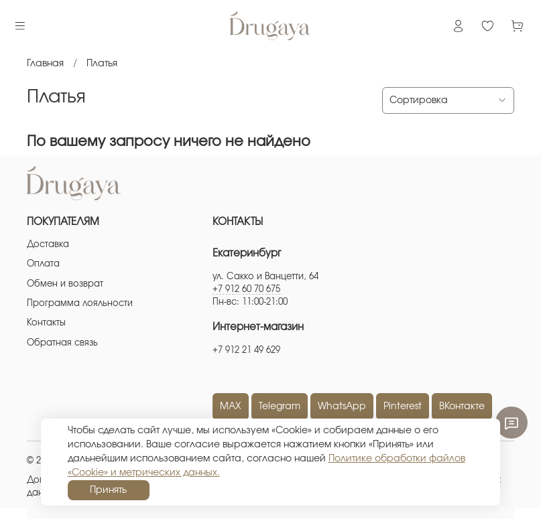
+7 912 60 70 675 (246, 289)
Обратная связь (62, 343)
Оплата (43, 264)
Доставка (48, 244)
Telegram (279, 406)
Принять (108, 490)
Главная (45, 63)
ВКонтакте (462, 406)
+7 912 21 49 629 (246, 350)
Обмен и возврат (65, 284)
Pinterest (402, 406)
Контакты (46, 323)
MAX (230, 406)
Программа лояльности (80, 303)
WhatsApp (342, 406)
